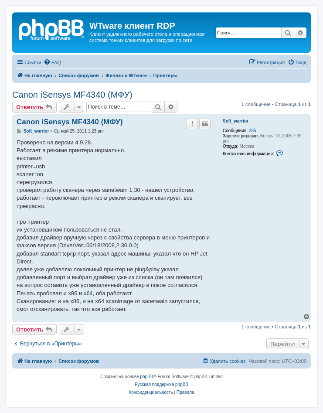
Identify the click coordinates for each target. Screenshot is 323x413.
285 (252, 130)
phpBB (146, 376)
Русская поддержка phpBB (161, 384)
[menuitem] (52, 62)
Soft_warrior (235, 121)
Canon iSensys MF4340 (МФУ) (72, 94)
